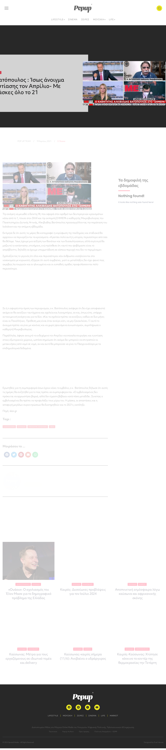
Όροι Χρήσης (84, 733)
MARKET (116, 717)
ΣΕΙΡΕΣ (80, 717)
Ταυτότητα (53, 733)
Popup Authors (68, 733)
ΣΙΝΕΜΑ (93, 717)
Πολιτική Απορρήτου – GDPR (105, 733)
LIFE (104, 717)
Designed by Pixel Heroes (153, 744)
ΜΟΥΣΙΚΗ (66, 717)
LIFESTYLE (51, 717)
